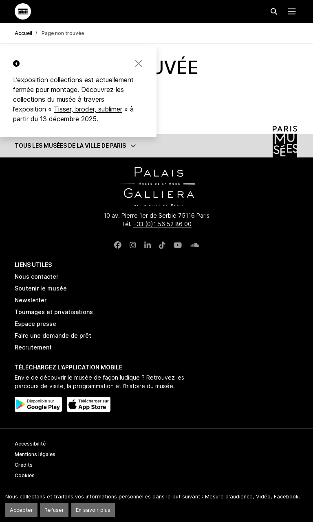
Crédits (24, 465)
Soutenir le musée (41, 288)
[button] (156, 145)
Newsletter (30, 300)
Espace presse (35, 323)
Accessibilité (30, 444)
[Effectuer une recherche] (274, 11)
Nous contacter (36, 276)
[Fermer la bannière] (138, 63)
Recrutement (33, 347)
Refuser (54, 510)
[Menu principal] (290, 11)
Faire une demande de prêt (53, 335)
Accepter (21, 510)
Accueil (23, 33)
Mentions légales (35, 454)
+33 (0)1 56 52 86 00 (162, 224)
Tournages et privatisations (54, 311)
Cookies (25, 475)
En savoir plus (93, 510)
